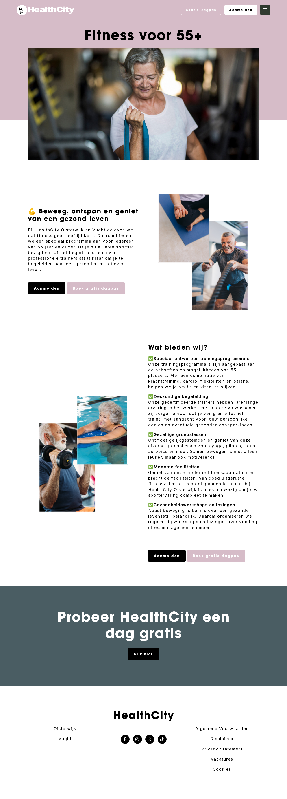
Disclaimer (222, 738)
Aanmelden (240, 10)
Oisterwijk (65, 728)
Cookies (222, 769)
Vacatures (222, 759)
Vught (65, 738)
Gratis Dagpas (201, 10)
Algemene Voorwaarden (222, 728)
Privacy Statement (222, 749)
